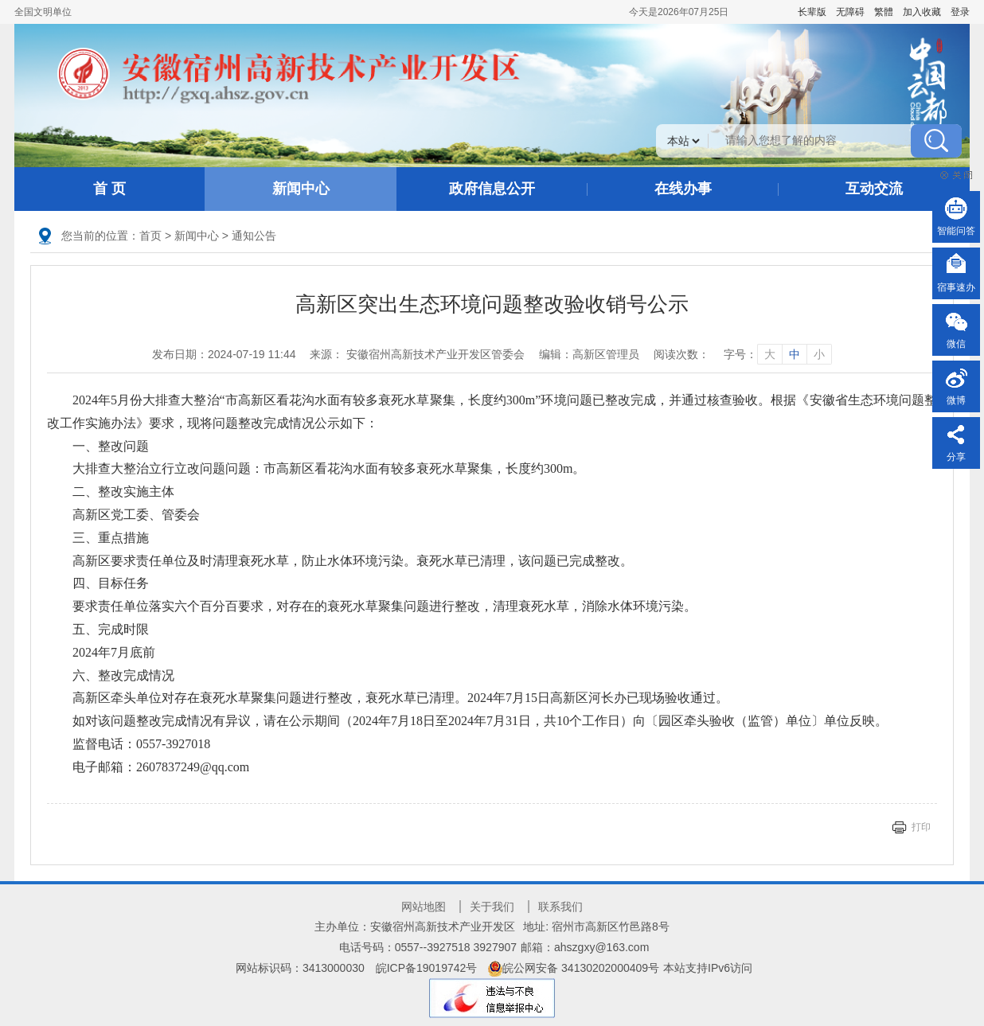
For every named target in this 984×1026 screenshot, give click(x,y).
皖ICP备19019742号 (427, 968)
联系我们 (560, 906)
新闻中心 (301, 189)
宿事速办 (956, 287)
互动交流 (874, 189)
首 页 (109, 189)
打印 (921, 827)
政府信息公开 (492, 189)
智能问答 (956, 230)
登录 (960, 12)
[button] (812, 12)
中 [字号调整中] (794, 354)
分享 (956, 456)
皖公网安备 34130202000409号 (573, 968)
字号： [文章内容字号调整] (778, 354)
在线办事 (683, 189)
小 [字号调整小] (819, 354)
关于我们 (492, 906)
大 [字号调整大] (769, 354)
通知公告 (254, 235)
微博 (956, 400)
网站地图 (423, 906)
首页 (150, 235)
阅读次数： (681, 354)
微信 (956, 343)
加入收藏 (922, 12)
